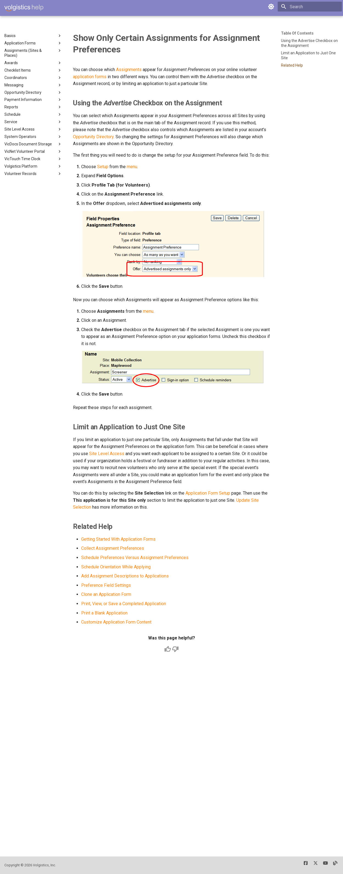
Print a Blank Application (104, 613)
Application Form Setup (207, 493)
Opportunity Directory (93, 136)
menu (132, 166)
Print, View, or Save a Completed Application (123, 603)
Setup (102, 166)
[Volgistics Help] (24, 7)
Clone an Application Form (106, 594)
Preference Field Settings (106, 585)
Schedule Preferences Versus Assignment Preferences (135, 557)
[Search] (310, 7)
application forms (89, 76)
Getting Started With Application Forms (118, 539)
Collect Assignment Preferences (112, 548)
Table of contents (297, 33)
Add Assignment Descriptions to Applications (125, 576)
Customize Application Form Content (116, 622)
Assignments (129, 69)
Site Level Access (106, 453)
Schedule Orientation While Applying (116, 566)
